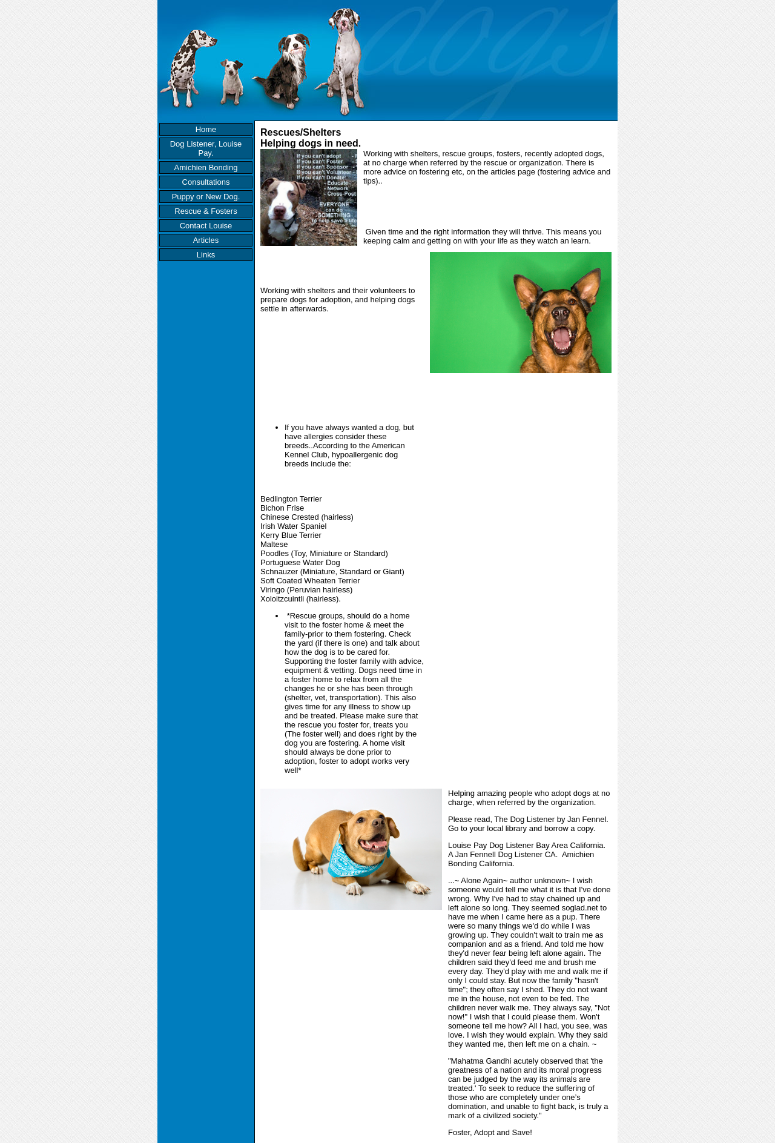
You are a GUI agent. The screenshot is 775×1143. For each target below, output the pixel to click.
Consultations (206, 182)
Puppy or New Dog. (206, 196)
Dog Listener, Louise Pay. (206, 148)
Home (206, 129)
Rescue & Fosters (205, 211)
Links (206, 254)
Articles (206, 240)
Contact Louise (206, 225)
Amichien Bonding (206, 167)
